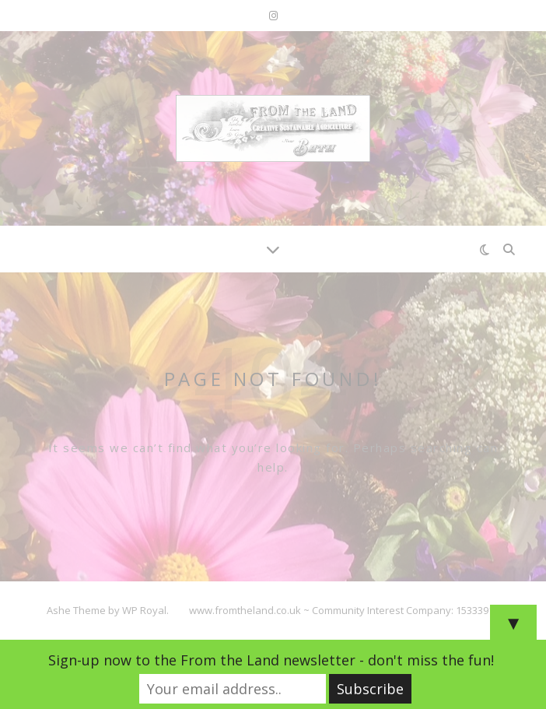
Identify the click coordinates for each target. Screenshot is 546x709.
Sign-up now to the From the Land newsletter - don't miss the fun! (271, 660)
